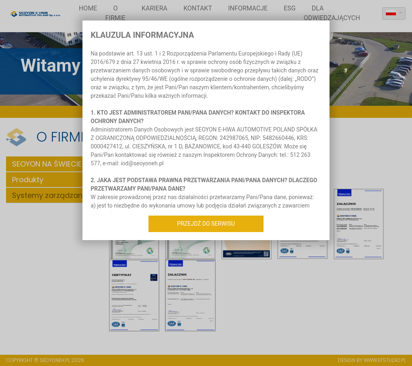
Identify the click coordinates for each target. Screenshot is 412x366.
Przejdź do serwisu (206, 223)
